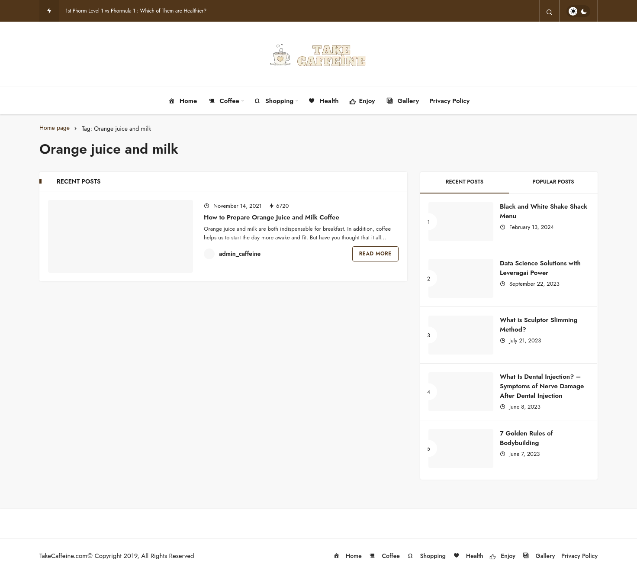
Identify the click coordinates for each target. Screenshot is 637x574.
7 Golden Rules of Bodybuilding (526, 438)
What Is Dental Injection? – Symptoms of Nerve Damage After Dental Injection (542, 386)
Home (182, 101)
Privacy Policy (449, 101)
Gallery (402, 101)
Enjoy (362, 102)
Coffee (223, 101)
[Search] (549, 11)
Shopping (273, 101)
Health (322, 101)
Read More (375, 254)
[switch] (578, 11)
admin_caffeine (240, 253)
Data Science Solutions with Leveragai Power (540, 267)
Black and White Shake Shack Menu (543, 211)
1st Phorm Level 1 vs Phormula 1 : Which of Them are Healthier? (135, 11)
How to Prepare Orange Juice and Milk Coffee (271, 217)
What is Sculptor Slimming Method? (538, 324)
